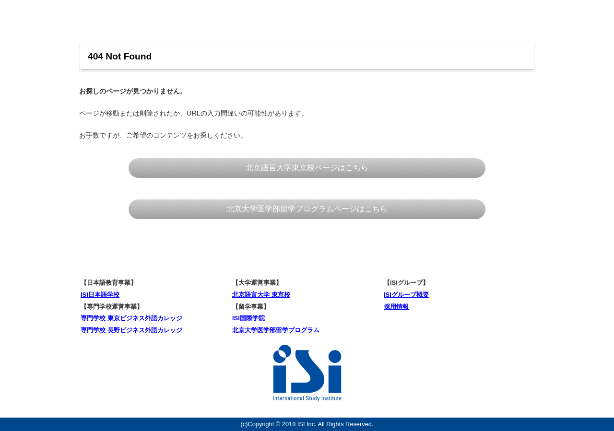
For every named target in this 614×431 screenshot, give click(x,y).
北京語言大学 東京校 (261, 294)
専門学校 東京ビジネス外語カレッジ (131, 318)
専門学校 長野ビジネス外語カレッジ (131, 330)
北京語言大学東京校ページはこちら (307, 167)
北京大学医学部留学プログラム (275, 330)
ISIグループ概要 (406, 294)
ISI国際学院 (248, 318)
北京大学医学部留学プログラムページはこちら (307, 209)
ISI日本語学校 (100, 294)
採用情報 (396, 306)
